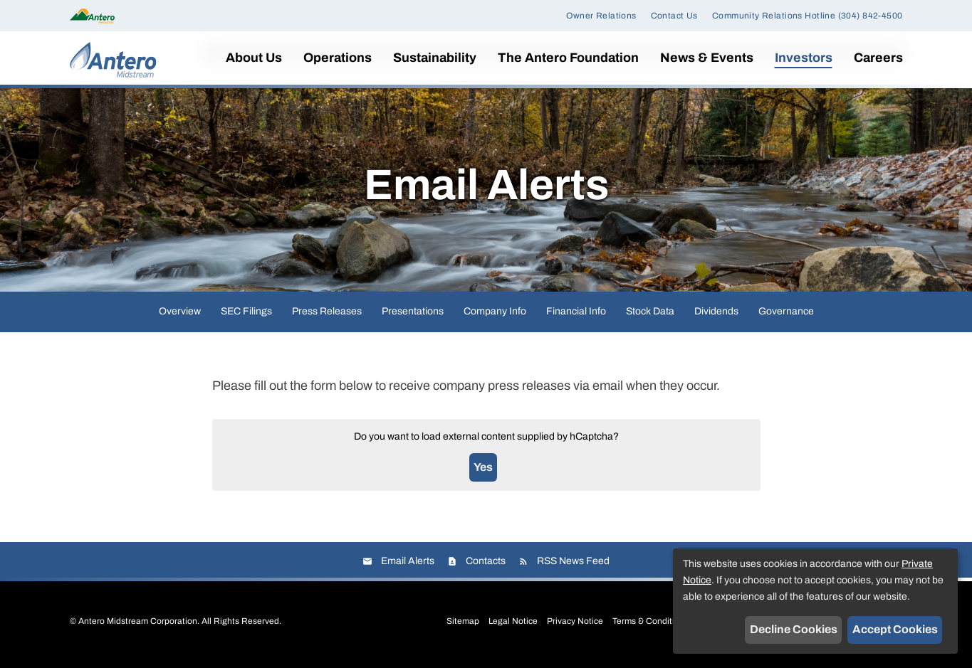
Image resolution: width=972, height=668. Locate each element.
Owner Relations (601, 15)
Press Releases (327, 314)
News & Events (706, 58)
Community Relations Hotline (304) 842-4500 (807, 15)
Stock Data (650, 314)
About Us (254, 58)
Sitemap (462, 624)
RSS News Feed (573, 564)
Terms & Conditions (650, 624)
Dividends (716, 314)
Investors (803, 58)
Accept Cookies (895, 629)
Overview (180, 314)
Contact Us (674, 15)
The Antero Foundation (568, 58)
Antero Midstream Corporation (137, 625)
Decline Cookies (793, 629)
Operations (337, 58)
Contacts (486, 564)
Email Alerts (407, 564)
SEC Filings (246, 314)
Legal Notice (513, 624)
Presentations (413, 314)
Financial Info (576, 314)
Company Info (495, 314)
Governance (786, 314)
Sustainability (434, 58)
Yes (483, 471)
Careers (878, 58)
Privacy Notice (575, 624)
